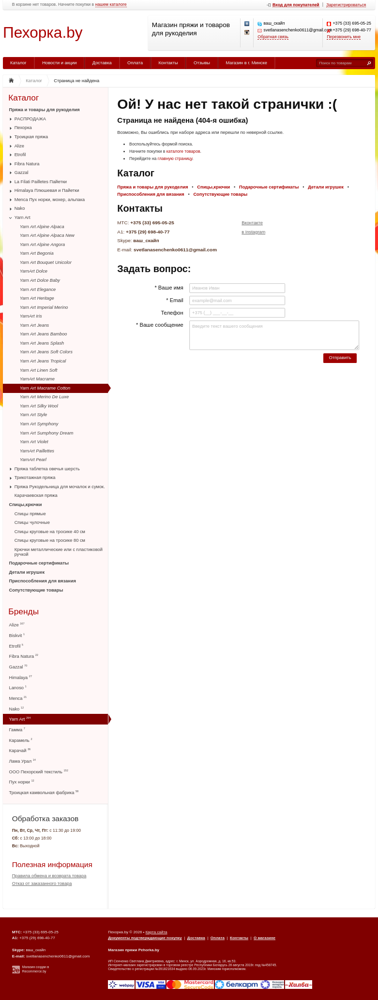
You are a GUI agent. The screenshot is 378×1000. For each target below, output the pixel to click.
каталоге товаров (183, 151)
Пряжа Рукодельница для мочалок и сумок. (60, 486)
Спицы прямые (30, 513)
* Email (174, 300)
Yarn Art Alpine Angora (42, 244)
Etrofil (20, 154)
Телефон (172, 313)
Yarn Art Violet (34, 441)
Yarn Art (22, 217)
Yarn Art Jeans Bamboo (43, 334)
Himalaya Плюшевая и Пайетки (47, 190)
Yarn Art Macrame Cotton (45, 388)
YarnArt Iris (31, 316)
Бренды (23, 611)
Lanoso (18, 687)
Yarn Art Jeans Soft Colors (46, 351)
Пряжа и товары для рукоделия (44, 109)
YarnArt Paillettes (37, 451)
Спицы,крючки (25, 504)
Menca (18, 698)
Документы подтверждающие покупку (145, 938)
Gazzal (22, 172)
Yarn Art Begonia (37, 253)
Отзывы (202, 62)
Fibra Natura (27, 163)
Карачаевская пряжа (36, 495)
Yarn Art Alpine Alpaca (42, 226)
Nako (20, 208)
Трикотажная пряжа (35, 477)
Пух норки (21, 781)
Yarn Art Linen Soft (39, 370)
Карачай (20, 750)
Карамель (20, 740)
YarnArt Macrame (37, 379)
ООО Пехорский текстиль (38, 771)
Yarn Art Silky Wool (39, 406)
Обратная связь (272, 37)
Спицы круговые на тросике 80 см (50, 540)
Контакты (168, 62)
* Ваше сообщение (159, 325)
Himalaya (20, 677)
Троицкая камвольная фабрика (44, 792)
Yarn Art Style (33, 414)
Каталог (18, 62)
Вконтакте (252, 222)
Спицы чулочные (32, 522)
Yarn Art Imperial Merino (44, 307)
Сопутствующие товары (36, 590)
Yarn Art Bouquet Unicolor (46, 262)
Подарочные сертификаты (39, 563)
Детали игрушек (27, 572)
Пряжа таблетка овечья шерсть (47, 468)
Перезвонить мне (344, 37)
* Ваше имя (168, 287)
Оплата (135, 62)
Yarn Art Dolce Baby (40, 280)
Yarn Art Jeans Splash (42, 343)
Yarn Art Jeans (34, 325)
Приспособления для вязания (42, 581)
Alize (19, 146)
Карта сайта (156, 932)
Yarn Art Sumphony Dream (47, 433)
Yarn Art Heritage (37, 298)
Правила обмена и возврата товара (49, 875)
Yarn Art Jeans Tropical (43, 361)
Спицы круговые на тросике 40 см (50, 531)
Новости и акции (59, 62)
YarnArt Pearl (33, 459)
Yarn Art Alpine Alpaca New (47, 235)
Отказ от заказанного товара (42, 883)
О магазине (264, 938)
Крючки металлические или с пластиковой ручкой (59, 552)
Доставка (102, 62)
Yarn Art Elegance (38, 289)
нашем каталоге (111, 4)
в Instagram (253, 232)
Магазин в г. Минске (246, 62)
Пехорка (23, 127)
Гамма (17, 729)
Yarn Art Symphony (39, 423)
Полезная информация (52, 864)
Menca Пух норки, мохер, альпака (50, 199)
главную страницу (175, 158)
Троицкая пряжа (31, 136)
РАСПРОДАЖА (30, 118)
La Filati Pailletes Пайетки (41, 181)
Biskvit (17, 635)
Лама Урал (22, 761)
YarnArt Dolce (33, 271)
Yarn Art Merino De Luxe (44, 396)
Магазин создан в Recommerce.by (35, 969)
